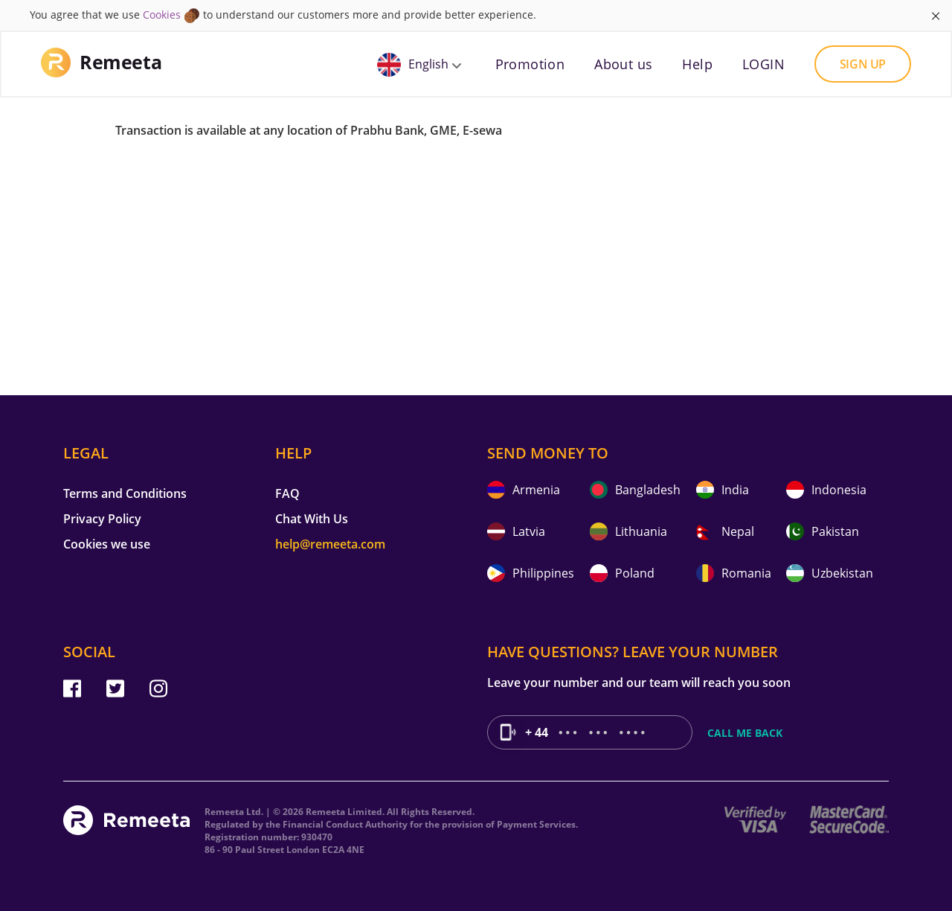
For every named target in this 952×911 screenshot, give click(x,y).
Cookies (162, 14)
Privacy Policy (102, 519)
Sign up (863, 64)
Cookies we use (106, 544)
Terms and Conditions (125, 493)
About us (623, 64)
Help (697, 64)
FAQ (287, 493)
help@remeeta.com (330, 544)
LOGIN (763, 64)
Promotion (530, 64)
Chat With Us (311, 519)
